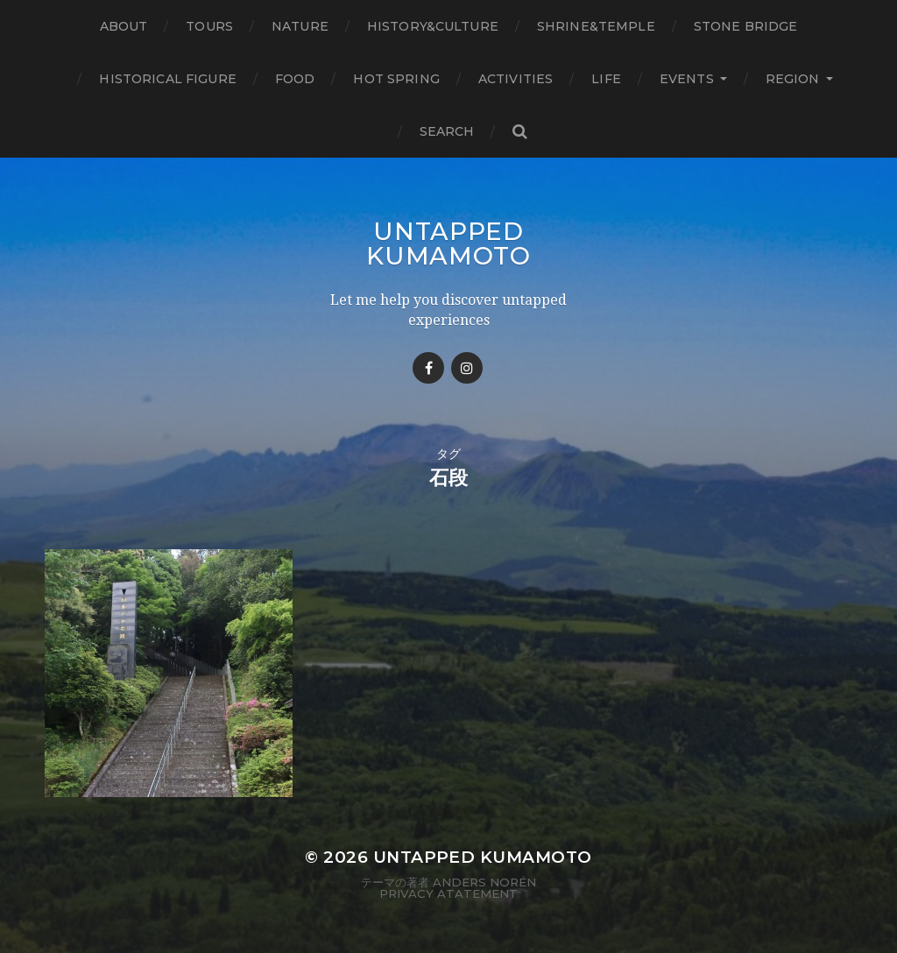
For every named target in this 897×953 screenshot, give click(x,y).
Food (295, 79)
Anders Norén (484, 882)
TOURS (209, 26)
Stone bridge (746, 26)
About (124, 26)
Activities (515, 79)
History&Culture (432, 26)
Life (606, 79)
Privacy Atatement (448, 893)
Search (447, 131)
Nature (300, 26)
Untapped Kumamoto (448, 243)
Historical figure (167, 79)
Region (793, 79)
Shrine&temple (596, 26)
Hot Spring (396, 79)
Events (687, 79)
